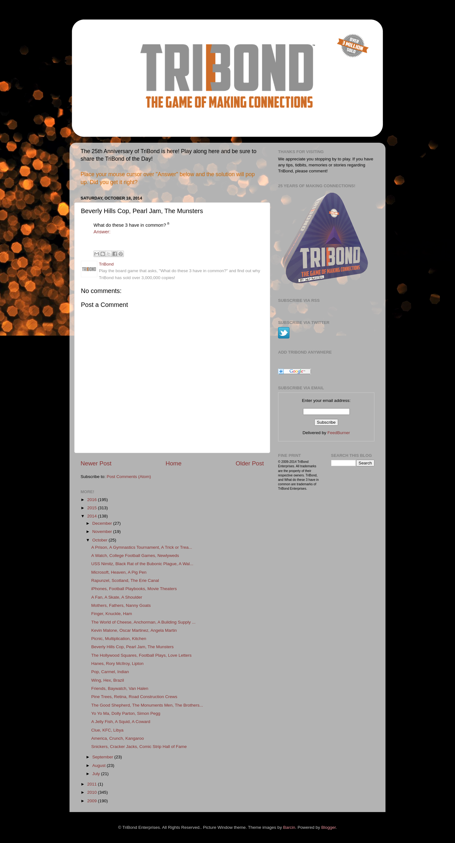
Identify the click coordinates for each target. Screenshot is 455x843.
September (103, 757)
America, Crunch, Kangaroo (117, 738)
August (99, 765)
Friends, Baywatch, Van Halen (120, 688)
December (102, 523)
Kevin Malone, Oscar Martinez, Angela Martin (134, 630)
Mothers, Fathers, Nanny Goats (121, 605)
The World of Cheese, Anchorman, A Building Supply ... (143, 622)
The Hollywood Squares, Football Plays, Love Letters (141, 655)
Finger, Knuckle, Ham (111, 613)
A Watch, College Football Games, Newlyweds (135, 555)
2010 (92, 792)
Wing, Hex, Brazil (107, 680)
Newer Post (96, 463)
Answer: (102, 231)
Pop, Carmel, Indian (110, 671)
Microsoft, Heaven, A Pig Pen (119, 572)
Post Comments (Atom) (129, 476)
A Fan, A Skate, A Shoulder (116, 597)
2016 (92, 499)
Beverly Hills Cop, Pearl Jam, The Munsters (132, 646)
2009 (92, 800)
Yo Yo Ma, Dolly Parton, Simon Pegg (126, 713)
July (96, 773)
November (102, 531)
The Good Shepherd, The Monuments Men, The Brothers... (147, 705)
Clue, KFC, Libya (107, 730)
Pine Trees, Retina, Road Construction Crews (134, 696)
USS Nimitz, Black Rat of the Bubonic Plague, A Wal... (142, 563)
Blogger (328, 827)
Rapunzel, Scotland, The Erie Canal (125, 580)
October (100, 540)
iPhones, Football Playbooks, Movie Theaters (134, 588)
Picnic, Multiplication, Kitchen (118, 638)
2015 (92, 507)
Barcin (289, 827)
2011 (92, 784)
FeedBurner (338, 432)
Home (173, 463)
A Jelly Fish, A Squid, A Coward (120, 721)
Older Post (250, 463)
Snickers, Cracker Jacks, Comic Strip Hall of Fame (139, 746)
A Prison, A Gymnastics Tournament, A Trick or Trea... (141, 547)
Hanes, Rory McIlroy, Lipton (117, 663)
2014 (92, 516)
